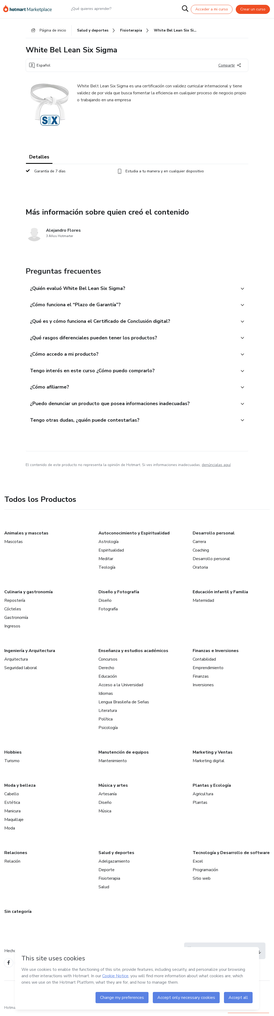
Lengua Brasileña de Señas (123, 705)
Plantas (200, 806)
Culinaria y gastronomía (28, 595)
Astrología (108, 545)
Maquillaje (14, 823)
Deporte (106, 873)
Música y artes (113, 789)
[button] (131, 289)
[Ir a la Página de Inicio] (30, 9)
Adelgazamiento (114, 864)
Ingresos (12, 629)
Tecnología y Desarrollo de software (231, 856)
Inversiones (203, 688)
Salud (103, 890)
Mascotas (13, 545)
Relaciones (15, 856)
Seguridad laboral (20, 671)
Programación (205, 873)
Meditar (105, 562)
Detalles (39, 157)
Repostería (14, 604)
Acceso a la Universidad (120, 688)
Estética (12, 806)
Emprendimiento (208, 671)
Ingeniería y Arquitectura (29, 654)
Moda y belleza (20, 789)
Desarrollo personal (214, 536)
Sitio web (202, 882)
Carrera (199, 545)
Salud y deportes (116, 856)
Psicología (108, 731)
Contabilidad (204, 662)
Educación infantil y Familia (220, 595)
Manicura (12, 814)
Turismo (12, 764)
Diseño (105, 604)
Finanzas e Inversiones (216, 654)
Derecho (106, 671)
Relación (12, 864)
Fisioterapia (109, 882)
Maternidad (203, 604)
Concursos (107, 662)
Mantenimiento (112, 764)
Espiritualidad (111, 553)
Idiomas (105, 697)
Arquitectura (16, 662)
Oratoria (200, 570)
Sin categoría (18, 915)
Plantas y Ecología (212, 789)
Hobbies (13, 755)
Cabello (11, 797)
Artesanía (107, 797)
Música (104, 814)
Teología (106, 570)
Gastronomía (16, 621)
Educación (107, 679)
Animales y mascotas (26, 536)
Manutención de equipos (123, 755)
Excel (198, 864)
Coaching (201, 553)
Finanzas (201, 679)
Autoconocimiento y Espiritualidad (134, 536)
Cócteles (12, 612)
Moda (9, 831)
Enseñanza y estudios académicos (133, 654)
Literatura (107, 714)
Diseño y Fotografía (118, 595)
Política (105, 722)
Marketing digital (208, 764)
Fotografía (108, 612)
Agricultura (203, 797)
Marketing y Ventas (213, 755)
